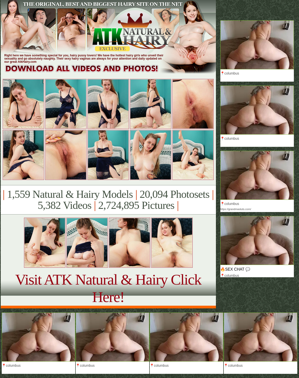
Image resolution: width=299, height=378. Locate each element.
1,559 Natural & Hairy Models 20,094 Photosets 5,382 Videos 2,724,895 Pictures (108, 200)
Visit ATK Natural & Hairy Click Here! (108, 288)
